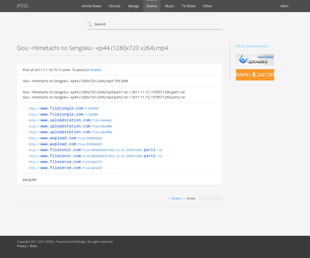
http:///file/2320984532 (65, 144)
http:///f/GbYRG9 (63, 109)
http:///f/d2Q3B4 (63, 115)
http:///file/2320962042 (65, 138)
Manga (133, 6)
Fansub (114, 6)
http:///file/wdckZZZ (65, 168)
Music (169, 6)
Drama (152, 6)
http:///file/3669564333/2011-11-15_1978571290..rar (96, 150)
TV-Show (188, 6)
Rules (33, 246)
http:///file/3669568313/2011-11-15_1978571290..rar (96, 156)
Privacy (22, 246)
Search (100, 24)
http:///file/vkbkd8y (70, 120)
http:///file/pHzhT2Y (65, 162)
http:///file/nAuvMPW (70, 126)
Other (207, 6)
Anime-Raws (91, 6)
